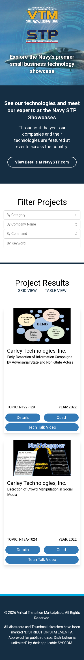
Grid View (28, 290)
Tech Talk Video (42, 427)
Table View (56, 290)
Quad (61, 417)
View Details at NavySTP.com (42, 162)
